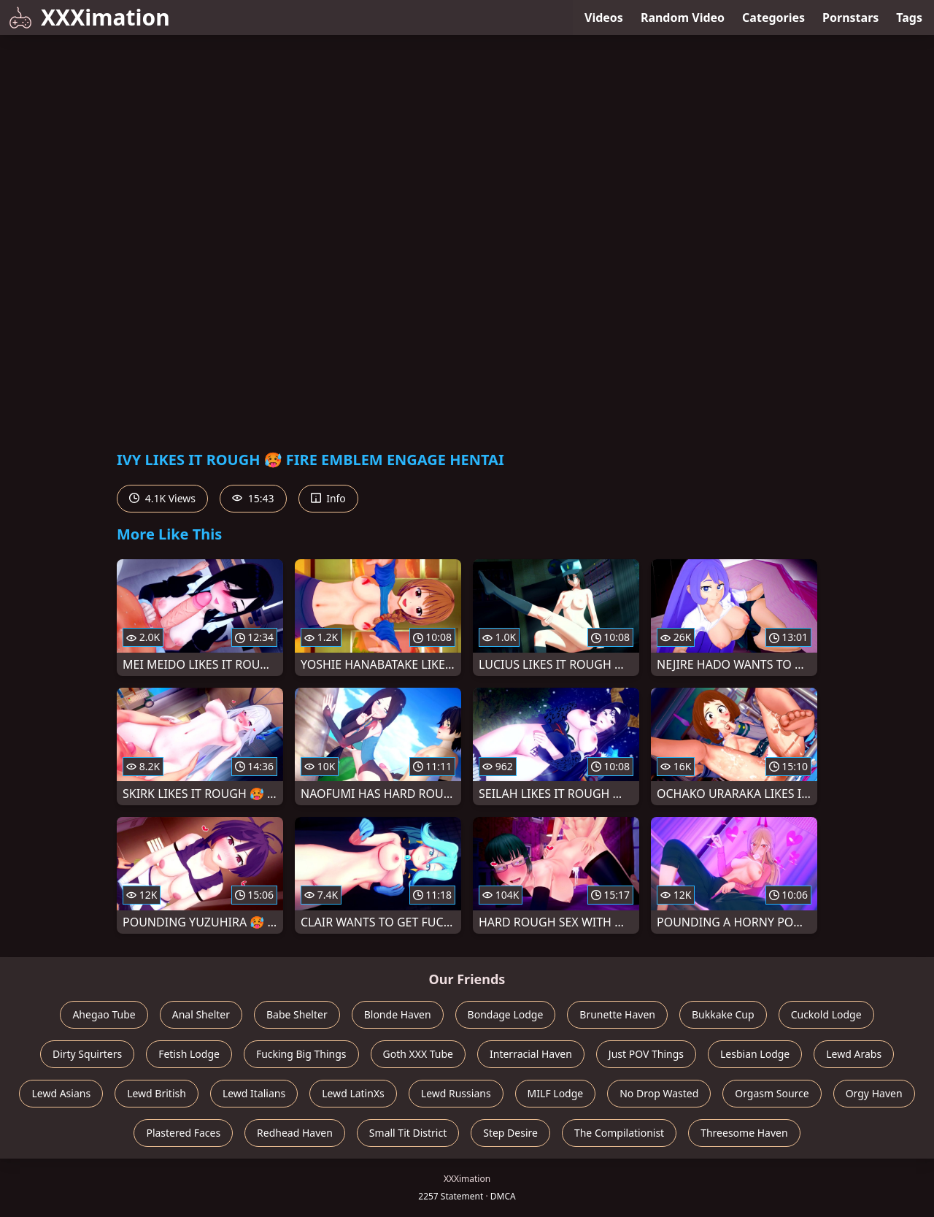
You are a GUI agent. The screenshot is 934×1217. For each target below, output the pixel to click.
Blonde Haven (397, 1014)
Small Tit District (408, 1133)
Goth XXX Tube (418, 1054)
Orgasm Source (771, 1093)
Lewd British (156, 1093)
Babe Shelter (297, 1014)
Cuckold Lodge (826, 1014)
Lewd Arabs (853, 1054)
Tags (909, 17)
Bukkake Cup (723, 1014)
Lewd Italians (254, 1093)
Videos (603, 17)
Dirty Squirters (87, 1054)
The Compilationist (619, 1133)
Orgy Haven (874, 1093)
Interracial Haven (531, 1054)
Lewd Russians (456, 1093)
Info (328, 498)
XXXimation (89, 17)
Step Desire (510, 1133)
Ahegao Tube (103, 1014)
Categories (773, 17)
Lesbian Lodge (755, 1054)
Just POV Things (646, 1054)
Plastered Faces (183, 1133)
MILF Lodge (556, 1093)
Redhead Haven (295, 1133)
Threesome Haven (743, 1133)
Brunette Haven (617, 1014)
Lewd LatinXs (353, 1093)
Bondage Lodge (506, 1014)
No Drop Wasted (659, 1093)
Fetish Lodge (189, 1054)
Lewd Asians (60, 1093)
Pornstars (850, 17)
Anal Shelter (201, 1014)
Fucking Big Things (301, 1054)
